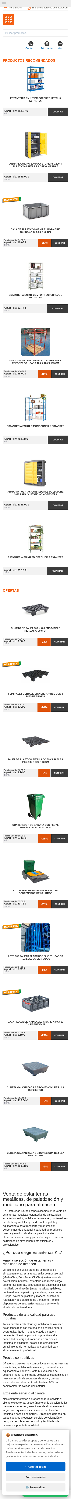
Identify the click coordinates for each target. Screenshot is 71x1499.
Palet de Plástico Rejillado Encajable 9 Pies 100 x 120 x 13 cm (35, 760)
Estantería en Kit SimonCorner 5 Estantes (35, 426)
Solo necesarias (35, 1477)
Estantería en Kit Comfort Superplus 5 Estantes (35, 296)
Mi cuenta (47, 45)
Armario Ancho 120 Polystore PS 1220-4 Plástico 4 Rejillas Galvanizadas (35, 165)
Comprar (58, 112)
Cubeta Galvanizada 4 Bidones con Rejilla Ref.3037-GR (35, 1088)
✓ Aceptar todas (35, 1466)
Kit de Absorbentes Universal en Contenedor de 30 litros (35, 892)
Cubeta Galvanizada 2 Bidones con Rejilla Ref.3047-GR (35, 1154)
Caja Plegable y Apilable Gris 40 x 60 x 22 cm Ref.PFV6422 (35, 1023)
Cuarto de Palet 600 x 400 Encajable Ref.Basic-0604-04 (35, 629)
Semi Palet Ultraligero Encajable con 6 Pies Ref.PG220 (35, 695)
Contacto (30, 45)
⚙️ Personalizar (35, 1487)
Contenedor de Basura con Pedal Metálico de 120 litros (35, 826)
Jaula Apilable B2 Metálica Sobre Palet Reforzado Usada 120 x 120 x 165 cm (35, 362)
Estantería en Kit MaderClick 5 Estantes (35, 557)
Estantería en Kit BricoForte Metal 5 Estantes (35, 99)
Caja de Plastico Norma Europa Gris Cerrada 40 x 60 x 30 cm (35, 230)
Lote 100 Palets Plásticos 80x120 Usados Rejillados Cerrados (35, 957)
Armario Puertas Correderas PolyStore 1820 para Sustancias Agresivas (36, 493)
